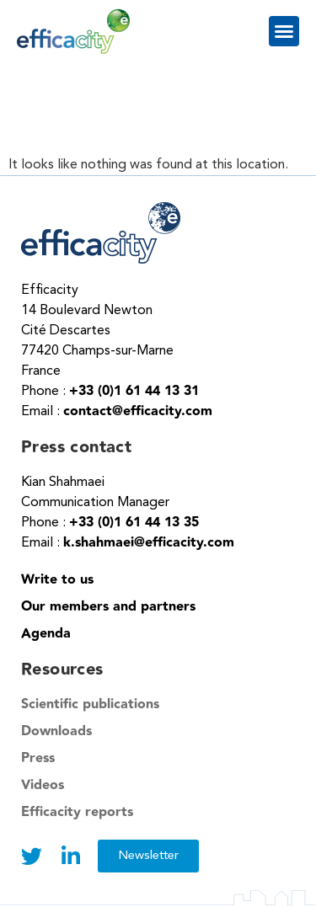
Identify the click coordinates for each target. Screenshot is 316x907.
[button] (284, 31)
